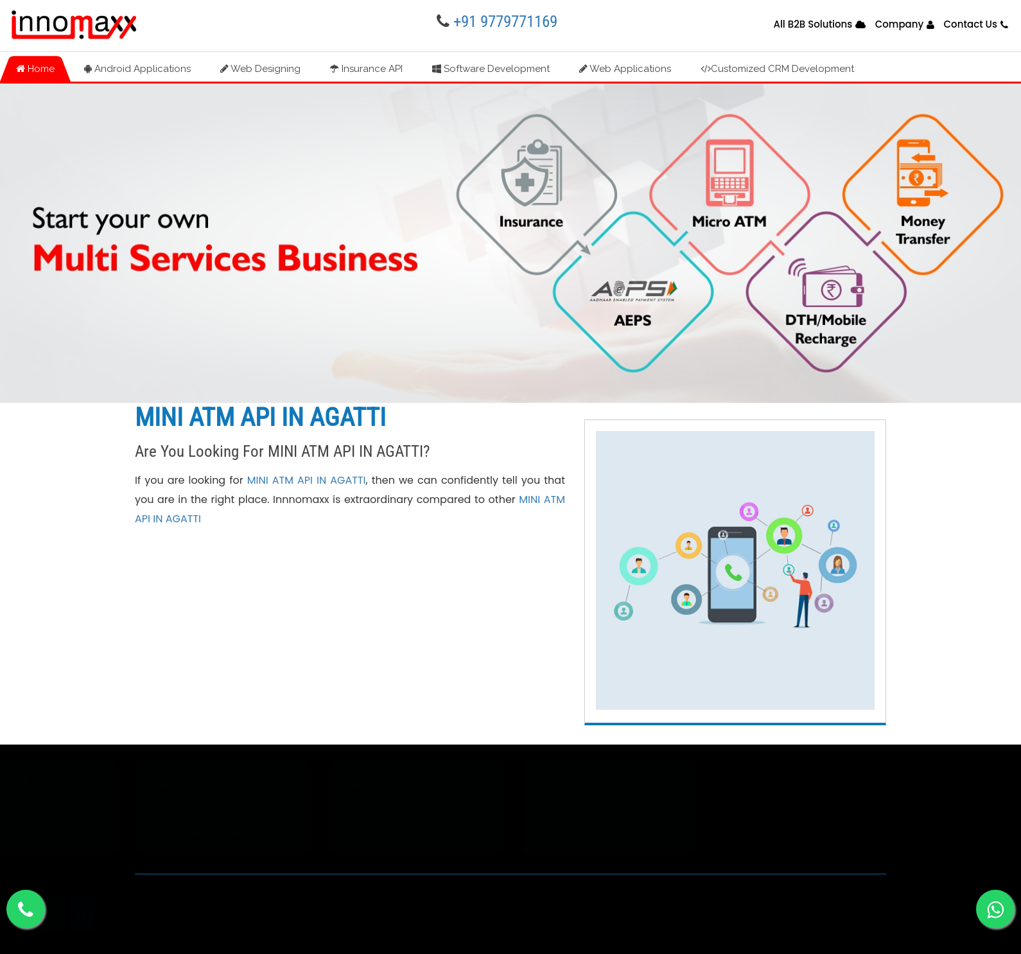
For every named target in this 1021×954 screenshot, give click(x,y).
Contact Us (970, 24)
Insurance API (366, 69)
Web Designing (260, 69)
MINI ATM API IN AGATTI (306, 480)
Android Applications (137, 69)
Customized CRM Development (777, 69)
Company (899, 24)
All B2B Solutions (812, 24)
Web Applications (625, 69)
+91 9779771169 (505, 21)
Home (35, 69)
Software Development (491, 69)
